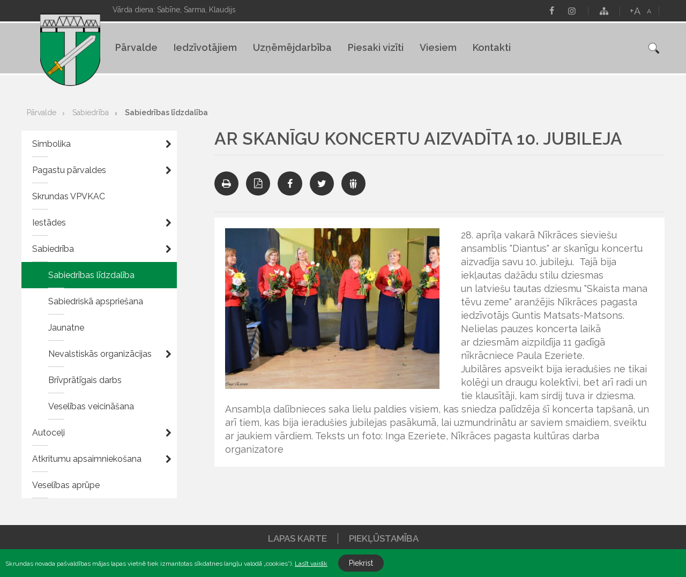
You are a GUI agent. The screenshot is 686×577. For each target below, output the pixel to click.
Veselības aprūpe (66, 485)
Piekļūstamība (384, 538)
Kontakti (492, 47)
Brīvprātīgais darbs (85, 380)
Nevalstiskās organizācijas (100, 354)
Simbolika (51, 144)
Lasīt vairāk (311, 563)
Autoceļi (48, 433)
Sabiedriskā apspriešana (95, 301)
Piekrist (361, 563)
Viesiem (438, 47)
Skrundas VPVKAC (68, 196)
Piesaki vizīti (376, 47)
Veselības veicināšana (91, 406)
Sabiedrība (90, 112)
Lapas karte (297, 538)
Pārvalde (136, 47)
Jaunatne (66, 328)
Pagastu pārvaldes (69, 170)
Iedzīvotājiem (205, 47)
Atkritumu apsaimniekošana (86, 459)
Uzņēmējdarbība (292, 47)
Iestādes (49, 223)
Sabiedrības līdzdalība (166, 112)
